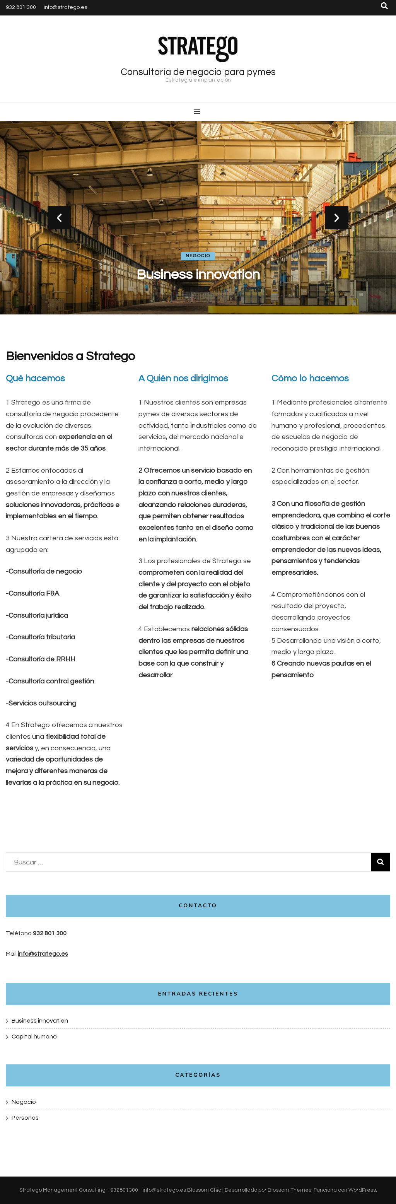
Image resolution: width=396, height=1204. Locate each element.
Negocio (198, 255)
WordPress (362, 1190)
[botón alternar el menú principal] (198, 112)
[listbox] (198, 217)
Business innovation (198, 274)
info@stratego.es (65, 7)
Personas (25, 1118)
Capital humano (34, 1036)
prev (59, 217)
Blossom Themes (289, 1190)
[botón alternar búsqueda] (384, 6)
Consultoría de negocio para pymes (198, 72)
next (336, 217)
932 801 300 (21, 7)
